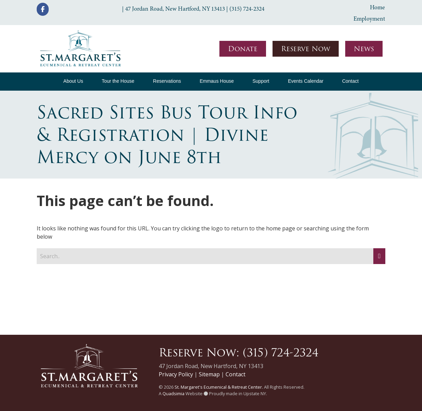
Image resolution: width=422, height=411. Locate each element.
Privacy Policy (176, 374)
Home (377, 7)
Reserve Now (305, 48)
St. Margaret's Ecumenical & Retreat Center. (218, 387)
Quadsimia (173, 393)
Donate (242, 48)
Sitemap (209, 374)
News (364, 48)
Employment (369, 18)
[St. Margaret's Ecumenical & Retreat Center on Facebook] (43, 9)
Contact (235, 374)
